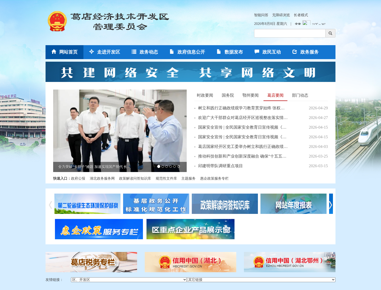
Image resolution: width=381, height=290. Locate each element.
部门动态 (300, 95)
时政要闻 (205, 95)
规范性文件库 (166, 178)
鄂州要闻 (250, 95)
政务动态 (145, 52)
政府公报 (78, 178)
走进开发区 (104, 52)
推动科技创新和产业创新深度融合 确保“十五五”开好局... (243, 156)
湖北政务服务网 (102, 178)
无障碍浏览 (281, 15)
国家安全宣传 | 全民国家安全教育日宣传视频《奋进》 (243, 137)
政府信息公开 (187, 52)
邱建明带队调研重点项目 (220, 166)
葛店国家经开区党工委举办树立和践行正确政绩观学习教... (243, 146)
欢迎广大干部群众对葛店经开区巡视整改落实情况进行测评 (243, 117)
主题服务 (188, 178)
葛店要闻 (275, 95)
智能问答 (261, 15)
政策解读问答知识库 (135, 178)
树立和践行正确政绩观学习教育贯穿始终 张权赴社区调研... (243, 108)
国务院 (228, 95)
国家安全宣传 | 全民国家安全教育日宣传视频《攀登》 (243, 127)
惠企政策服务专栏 (214, 178)
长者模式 (301, 15)
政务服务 (305, 52)
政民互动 (268, 52)
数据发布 (230, 52)
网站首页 (64, 52)
